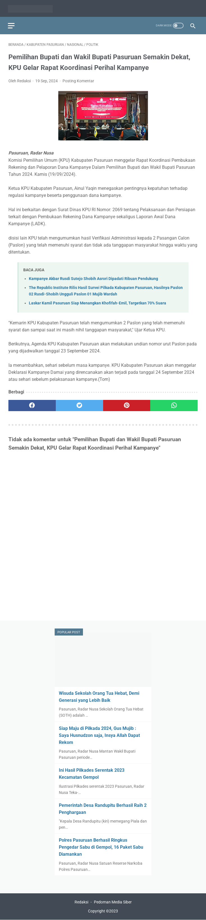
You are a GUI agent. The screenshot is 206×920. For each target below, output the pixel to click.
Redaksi (81, 902)
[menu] (11, 24)
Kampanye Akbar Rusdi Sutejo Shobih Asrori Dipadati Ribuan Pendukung (93, 277)
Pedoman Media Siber (113, 902)
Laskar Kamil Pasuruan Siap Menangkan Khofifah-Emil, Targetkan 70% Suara (97, 302)
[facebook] (32, 404)
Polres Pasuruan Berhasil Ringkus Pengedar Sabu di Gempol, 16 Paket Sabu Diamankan (101, 847)
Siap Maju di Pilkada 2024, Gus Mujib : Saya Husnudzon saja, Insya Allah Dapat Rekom (99, 735)
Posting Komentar (78, 79)
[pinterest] (127, 404)
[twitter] (79, 404)
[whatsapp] (174, 404)
